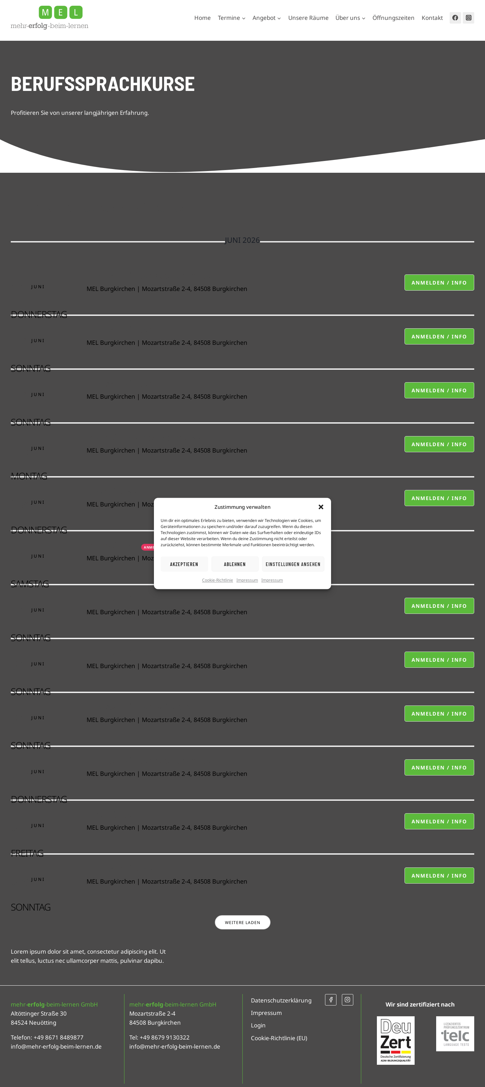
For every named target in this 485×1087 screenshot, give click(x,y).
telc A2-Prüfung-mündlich (142, 707)
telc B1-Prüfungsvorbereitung (152, 276)
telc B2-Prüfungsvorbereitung (152, 761)
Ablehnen (235, 564)
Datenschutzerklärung (281, 1000)
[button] (321, 506)
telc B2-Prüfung (120, 600)
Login (258, 1025)
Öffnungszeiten (394, 18)
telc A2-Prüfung (120, 654)
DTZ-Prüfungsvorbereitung (144, 438)
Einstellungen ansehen (293, 564)
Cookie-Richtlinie (217, 580)
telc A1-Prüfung (120, 384)
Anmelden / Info (439, 282)
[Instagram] (468, 18)
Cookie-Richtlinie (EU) (279, 1038)
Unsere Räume (308, 18)
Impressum (247, 580)
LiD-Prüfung (112, 492)
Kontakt (432, 18)
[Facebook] (455, 18)
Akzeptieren (184, 564)
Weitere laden (242, 922)
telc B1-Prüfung (120, 330)
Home (202, 18)
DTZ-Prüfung (113, 546)
